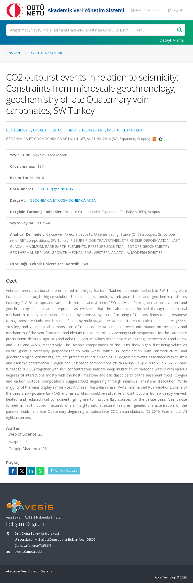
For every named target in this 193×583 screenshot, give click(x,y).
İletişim (59, 517)
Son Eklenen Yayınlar (45, 53)
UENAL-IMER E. (18, 130)
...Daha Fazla (132, 130)
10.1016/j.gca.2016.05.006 (59, 189)
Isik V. (71, 130)
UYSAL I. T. (42, 130)
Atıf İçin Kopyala (64, 470)
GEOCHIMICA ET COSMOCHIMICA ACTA (63, 200)
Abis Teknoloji (165, 577)
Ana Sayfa (15, 53)
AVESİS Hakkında (37, 517)
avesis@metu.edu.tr (30, 552)
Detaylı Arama (172, 40)
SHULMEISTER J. (91, 130)
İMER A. (113, 130)
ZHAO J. (59, 130)
